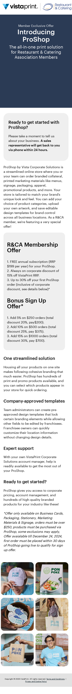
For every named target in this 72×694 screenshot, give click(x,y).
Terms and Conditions (55, 679)
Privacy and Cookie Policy (36, 681)
